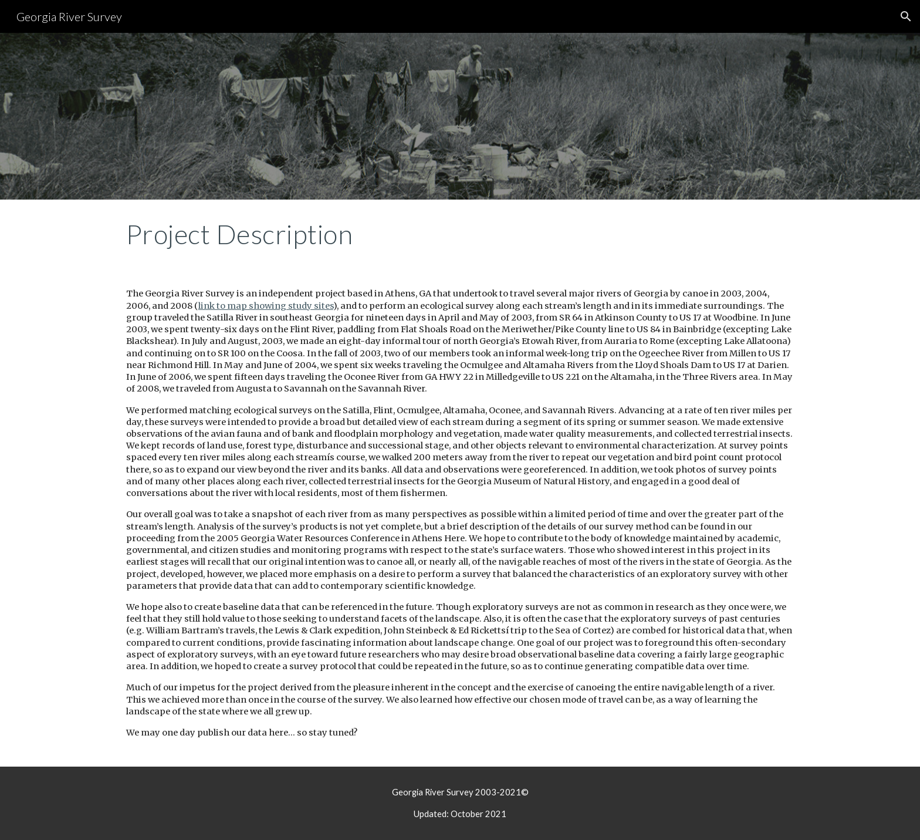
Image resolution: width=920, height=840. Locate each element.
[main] (460, 234)
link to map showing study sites (265, 306)
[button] (906, 16)
